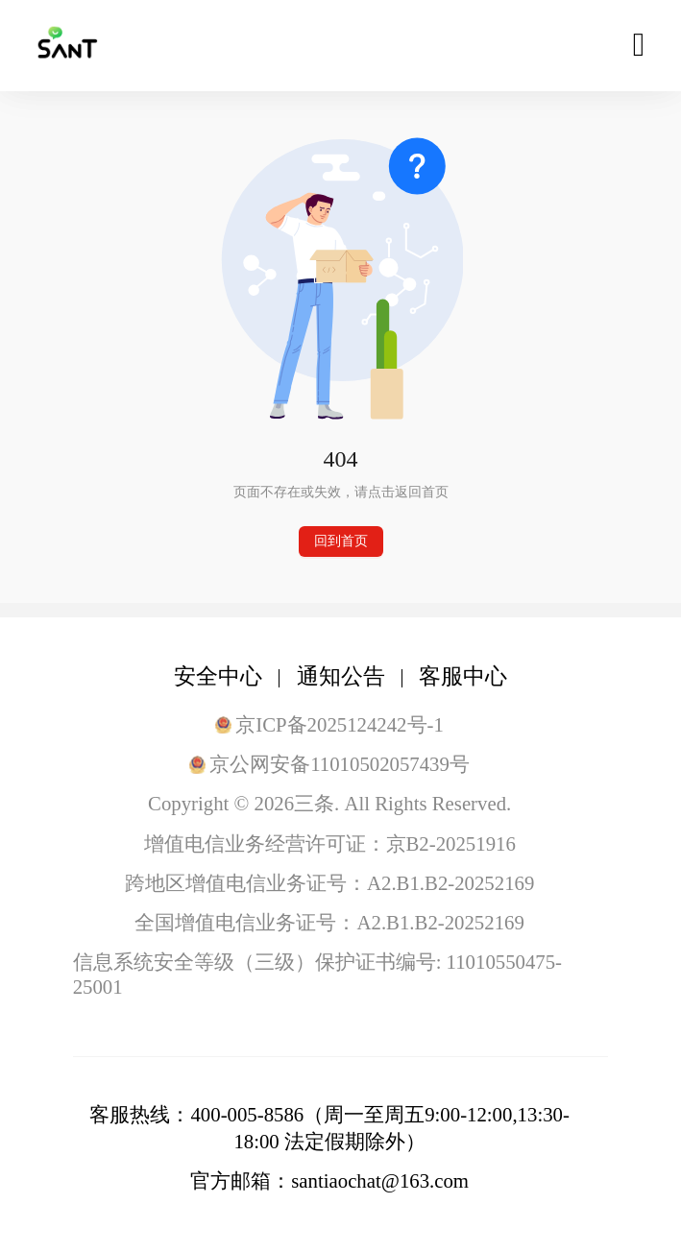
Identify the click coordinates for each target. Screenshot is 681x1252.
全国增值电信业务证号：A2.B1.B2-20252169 (328, 922)
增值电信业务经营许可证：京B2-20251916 (330, 843)
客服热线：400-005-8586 (196, 1114)
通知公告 (341, 676)
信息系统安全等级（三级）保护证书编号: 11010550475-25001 (317, 974)
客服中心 (463, 676)
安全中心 (218, 676)
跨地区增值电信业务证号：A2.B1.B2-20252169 (329, 883)
